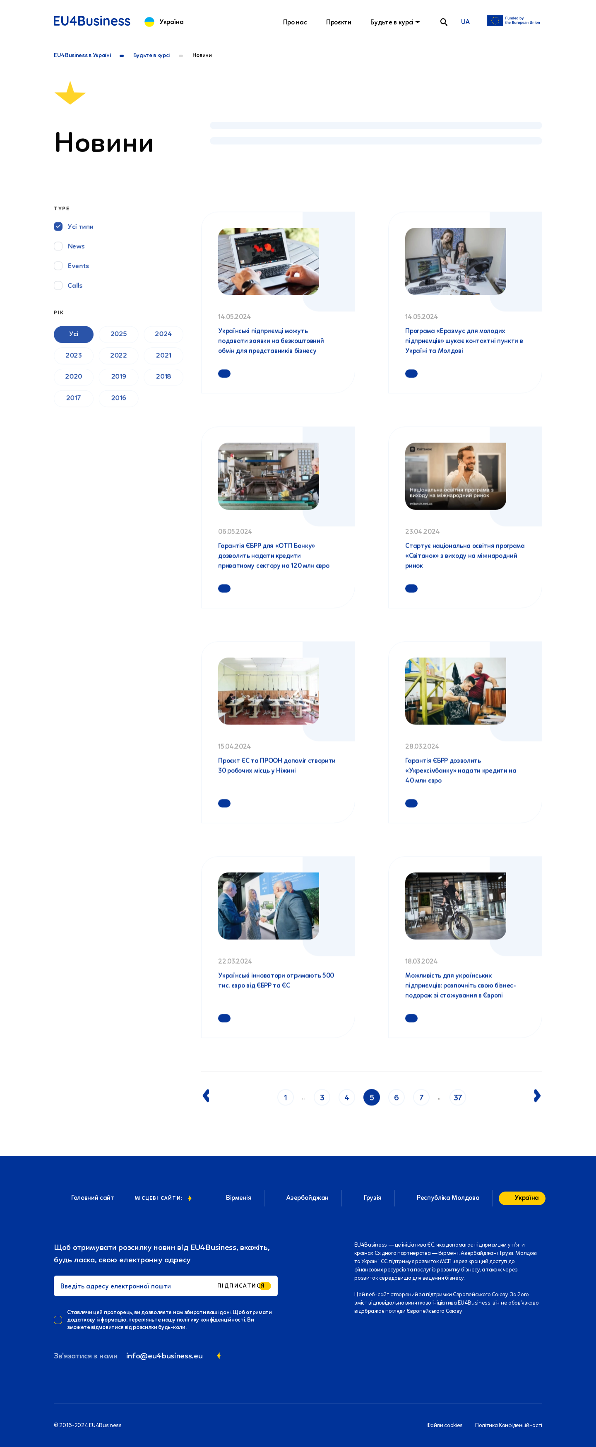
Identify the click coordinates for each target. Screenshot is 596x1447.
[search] (444, 22)
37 (458, 1100)
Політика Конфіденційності (508, 1425)
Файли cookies (444, 1425)
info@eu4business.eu (164, 1355)
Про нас (295, 22)
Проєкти (338, 22)
